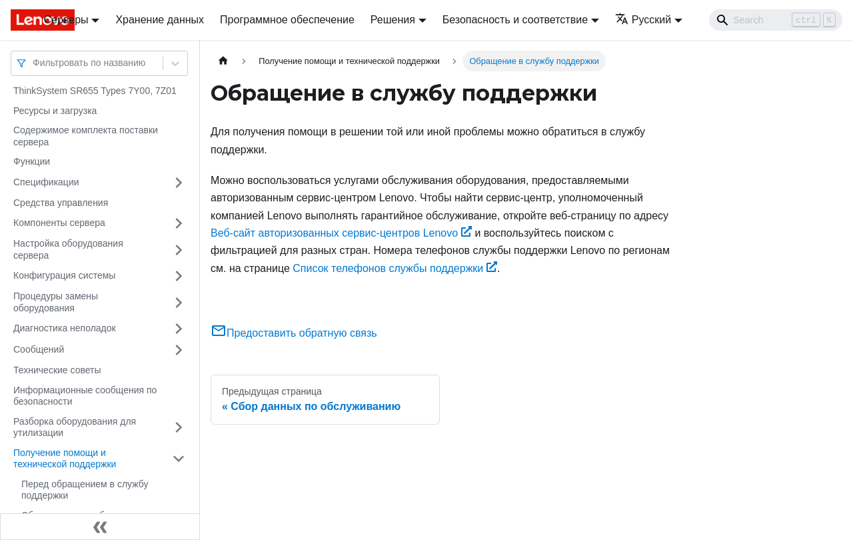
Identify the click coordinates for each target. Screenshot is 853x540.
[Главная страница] (223, 61)
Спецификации (46, 182)
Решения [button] (393, 19)
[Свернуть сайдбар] (100, 526)
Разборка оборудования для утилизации (74, 427)
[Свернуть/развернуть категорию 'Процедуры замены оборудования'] (178, 302)
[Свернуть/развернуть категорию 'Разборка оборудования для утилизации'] (178, 427)
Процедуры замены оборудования (55, 302)
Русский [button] (643, 19)
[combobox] (34, 63)
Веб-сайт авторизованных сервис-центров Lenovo (341, 233)
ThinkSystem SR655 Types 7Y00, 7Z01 (95, 90)
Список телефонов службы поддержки (395, 268)
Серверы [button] (66, 19)
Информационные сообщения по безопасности (85, 396)
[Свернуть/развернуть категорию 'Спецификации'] (178, 182)
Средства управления (60, 202)
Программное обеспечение (287, 19)
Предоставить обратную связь (294, 333)
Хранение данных (159, 19)
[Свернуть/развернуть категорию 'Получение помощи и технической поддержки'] (178, 459)
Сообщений (38, 349)
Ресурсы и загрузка (55, 110)
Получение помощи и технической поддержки (64, 458)
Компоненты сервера (59, 222)
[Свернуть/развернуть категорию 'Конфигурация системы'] (178, 276)
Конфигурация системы (64, 275)
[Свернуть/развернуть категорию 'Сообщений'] (178, 350)
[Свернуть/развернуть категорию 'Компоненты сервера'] (178, 223)
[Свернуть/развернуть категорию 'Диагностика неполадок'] (178, 328)
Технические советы (57, 370)
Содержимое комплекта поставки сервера (85, 136)
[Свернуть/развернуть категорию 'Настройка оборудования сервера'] (178, 249)
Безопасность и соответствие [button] (515, 19)
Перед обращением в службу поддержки (84, 490)
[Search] (775, 20)
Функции (31, 161)
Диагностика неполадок (64, 328)
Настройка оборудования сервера (68, 249)
